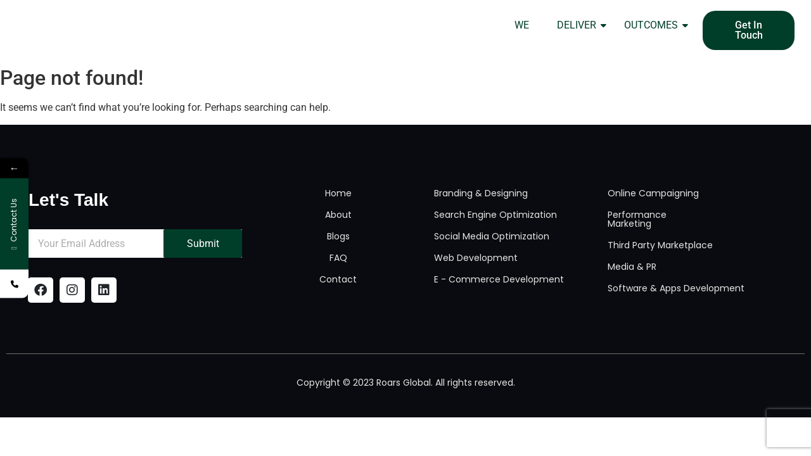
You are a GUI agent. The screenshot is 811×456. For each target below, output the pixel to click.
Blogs (338, 236)
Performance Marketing (637, 219)
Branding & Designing (481, 193)
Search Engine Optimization (495, 214)
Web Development (476, 257)
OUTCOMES (655, 25)
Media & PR (632, 266)
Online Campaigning (653, 193)
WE (521, 25)
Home (338, 193)
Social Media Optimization (491, 236)
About (338, 214)
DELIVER (580, 25)
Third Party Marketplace (660, 245)
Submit (203, 244)
